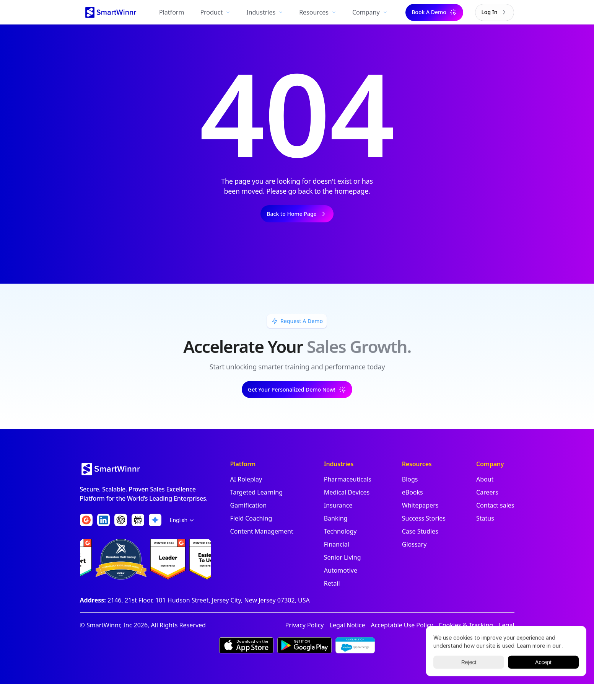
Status (485, 518)
